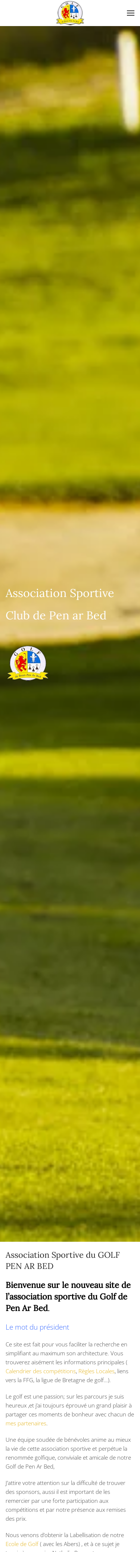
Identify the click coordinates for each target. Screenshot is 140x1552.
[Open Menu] (130, 13)
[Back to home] (70, 13)
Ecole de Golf (22, 1544)
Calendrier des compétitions (41, 1371)
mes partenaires (26, 1423)
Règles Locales (96, 1371)
